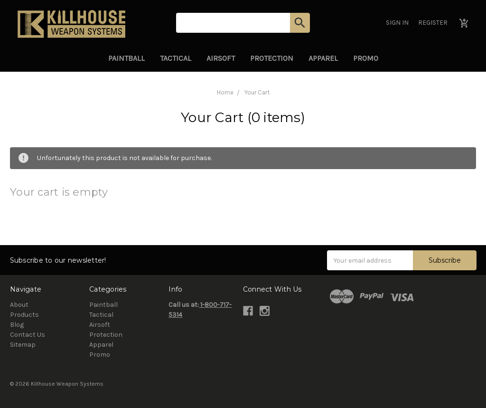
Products (24, 315)
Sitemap (23, 345)
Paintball (126, 58)
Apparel (323, 58)
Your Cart (257, 92)
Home (225, 92)
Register (433, 23)
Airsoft (220, 58)
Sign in (397, 23)
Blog (17, 325)
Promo (365, 58)
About (19, 305)
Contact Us (27, 335)
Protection (271, 58)
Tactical (175, 58)
